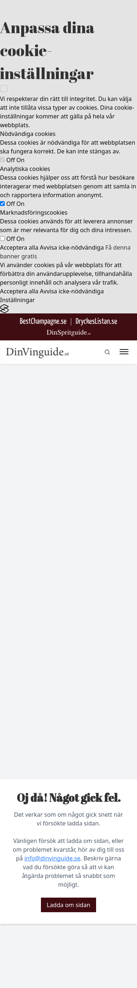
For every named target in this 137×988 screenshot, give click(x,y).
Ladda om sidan (68, 905)
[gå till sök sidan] (107, 352)
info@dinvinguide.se (52, 858)
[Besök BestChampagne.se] (43, 321)
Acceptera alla (19, 247)
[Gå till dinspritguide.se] (69, 333)
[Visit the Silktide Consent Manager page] (68, 308)
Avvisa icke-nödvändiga (72, 247)
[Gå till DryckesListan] (96, 321)
